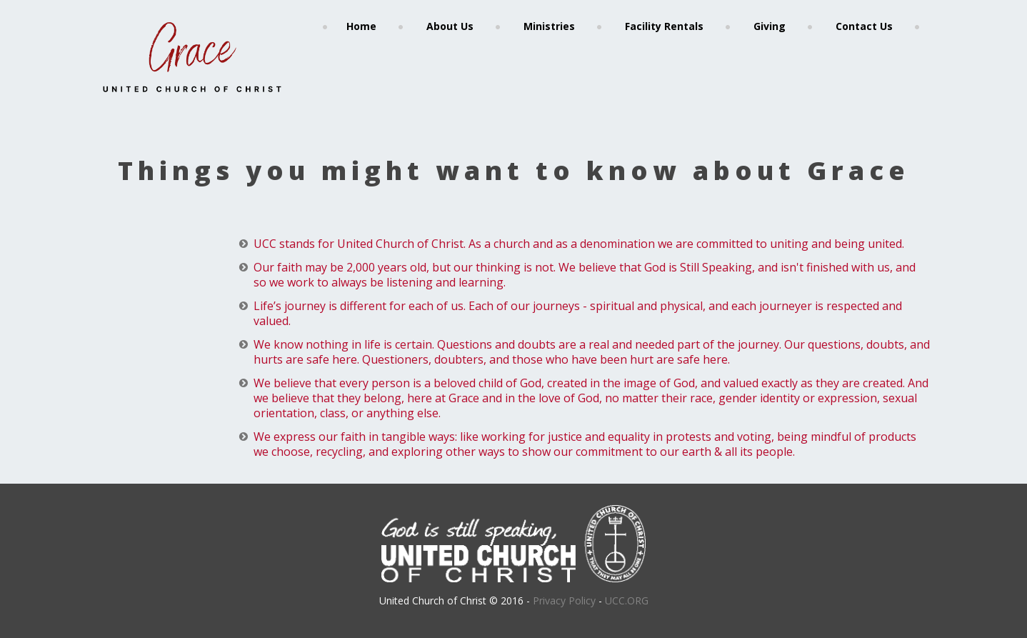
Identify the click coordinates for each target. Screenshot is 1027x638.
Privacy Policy (564, 600)
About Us (450, 26)
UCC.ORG (626, 600)
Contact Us (864, 26)
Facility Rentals (664, 26)
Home (361, 26)
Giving (769, 26)
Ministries (549, 26)
